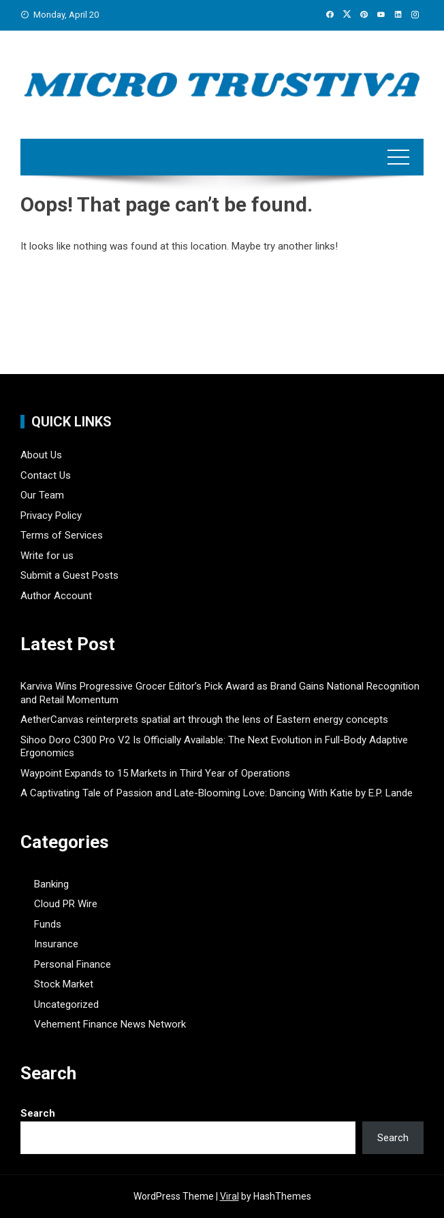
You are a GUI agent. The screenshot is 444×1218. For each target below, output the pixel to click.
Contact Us (45, 475)
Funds (47, 924)
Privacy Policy (51, 515)
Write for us (47, 555)
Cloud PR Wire (65, 904)
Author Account (56, 596)
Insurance (56, 944)
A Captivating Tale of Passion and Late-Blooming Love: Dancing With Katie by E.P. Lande (216, 793)
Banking (51, 884)
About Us (41, 455)
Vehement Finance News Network (110, 1024)
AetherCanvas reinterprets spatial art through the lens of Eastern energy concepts (204, 719)
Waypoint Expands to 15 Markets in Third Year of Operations (155, 773)
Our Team (42, 495)
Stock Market (63, 984)
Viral (229, 1196)
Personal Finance (72, 964)
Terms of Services (61, 535)
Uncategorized (66, 1004)
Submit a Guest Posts (69, 575)
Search (37, 1113)
